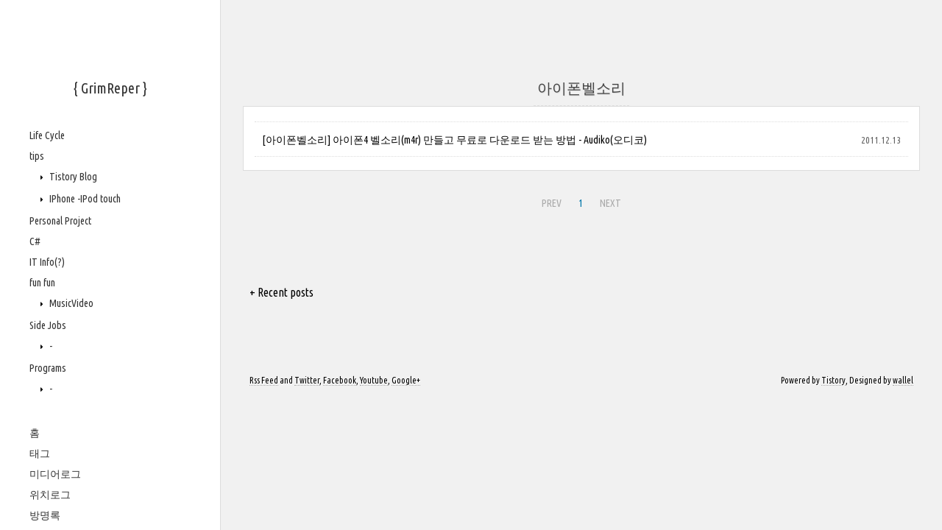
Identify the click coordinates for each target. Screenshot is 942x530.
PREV (550, 201)
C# (34, 241)
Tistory (833, 380)
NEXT (608, 201)
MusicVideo (70, 303)
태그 (39, 453)
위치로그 (50, 495)
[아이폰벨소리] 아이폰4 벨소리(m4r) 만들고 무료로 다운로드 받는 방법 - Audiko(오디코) (454, 140)
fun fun (42, 283)
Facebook (339, 380)
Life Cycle (47, 135)
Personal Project (60, 221)
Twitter (306, 380)
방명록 (44, 515)
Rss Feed (263, 380)
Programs (47, 368)
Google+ (406, 380)
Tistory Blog (72, 177)
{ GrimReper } (110, 88)
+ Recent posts (281, 292)
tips (36, 156)
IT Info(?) (47, 262)
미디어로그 (55, 474)
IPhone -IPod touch (84, 199)
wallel (903, 380)
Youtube (374, 380)
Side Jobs (47, 325)
